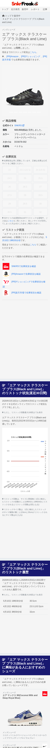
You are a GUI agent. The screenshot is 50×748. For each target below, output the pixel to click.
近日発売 (15, 9)
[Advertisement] (25, 318)
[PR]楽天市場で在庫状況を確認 (22, 292)
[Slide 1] (11, 112)
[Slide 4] (25, 112)
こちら (33, 52)
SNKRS (19, 125)
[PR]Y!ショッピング (30, 56)
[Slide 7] (39, 112)
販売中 (25, 9)
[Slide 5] (29, 112)
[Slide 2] (16, 112)
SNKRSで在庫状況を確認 (19, 266)
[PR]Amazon (12, 56)
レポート (35, 9)
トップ (5, 9)
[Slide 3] (20, 112)
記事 (45, 9)
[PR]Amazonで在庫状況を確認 (22, 274)
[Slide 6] (34, 112)
